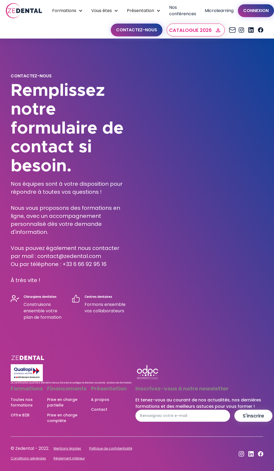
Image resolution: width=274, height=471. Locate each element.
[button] (196, 30)
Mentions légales (67, 448)
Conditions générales (28, 458)
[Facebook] (260, 30)
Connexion (256, 10)
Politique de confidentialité (110, 448)
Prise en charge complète (62, 417)
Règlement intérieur (69, 458)
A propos (100, 399)
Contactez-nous (136, 30)
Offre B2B (20, 415)
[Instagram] (231, 30)
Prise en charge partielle (62, 402)
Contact (99, 409)
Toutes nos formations (22, 402)
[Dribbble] (251, 30)
